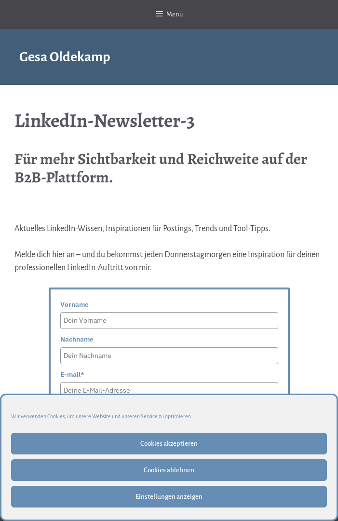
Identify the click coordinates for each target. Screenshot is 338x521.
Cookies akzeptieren (169, 443)
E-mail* (72, 374)
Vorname (74, 304)
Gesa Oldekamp (64, 57)
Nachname (77, 339)
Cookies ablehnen (169, 470)
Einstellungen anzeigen (169, 496)
